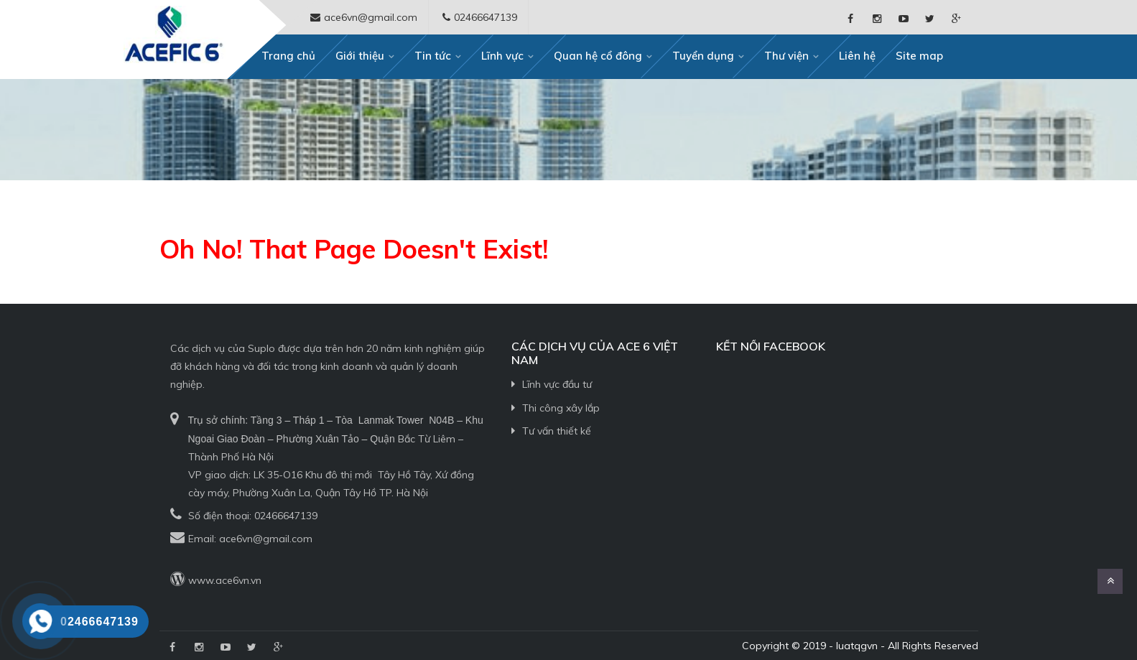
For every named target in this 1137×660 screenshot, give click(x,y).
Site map (919, 55)
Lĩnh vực (502, 55)
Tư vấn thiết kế (556, 430)
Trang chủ (288, 55)
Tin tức (432, 55)
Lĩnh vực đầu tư (557, 384)
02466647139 (285, 515)
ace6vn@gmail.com (265, 538)
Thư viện (786, 55)
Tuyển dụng (703, 55)
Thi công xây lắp (561, 407)
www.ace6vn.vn (224, 580)
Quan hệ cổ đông (598, 55)
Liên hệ (857, 55)
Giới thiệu (359, 55)
